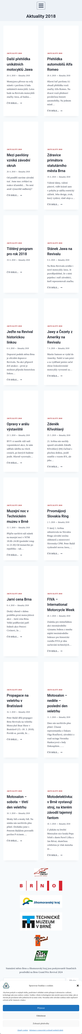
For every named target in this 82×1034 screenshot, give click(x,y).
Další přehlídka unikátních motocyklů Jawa (20, 64)
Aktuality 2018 (14, 53)
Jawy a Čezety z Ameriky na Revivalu (60, 337)
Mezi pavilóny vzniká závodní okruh (18, 160)
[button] (77, 985)
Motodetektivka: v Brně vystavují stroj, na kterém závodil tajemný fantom (60, 807)
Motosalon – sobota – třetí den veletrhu (17, 802)
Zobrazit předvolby (41, 1023)
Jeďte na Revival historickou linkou (20, 337)
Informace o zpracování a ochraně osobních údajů (46, 1030)
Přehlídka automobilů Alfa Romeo (59, 64)
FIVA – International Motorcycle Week (61, 604)
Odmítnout (41, 1016)
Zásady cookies (23, 1030)
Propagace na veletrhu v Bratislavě (18, 700)
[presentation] (20, 37)
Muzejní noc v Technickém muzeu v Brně (18, 516)
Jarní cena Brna (19, 599)
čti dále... (14, 103)
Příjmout (41, 1008)
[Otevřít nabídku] (41, 5)
